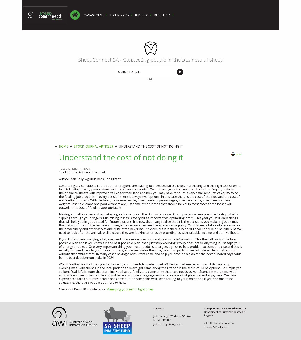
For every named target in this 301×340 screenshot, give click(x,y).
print (236, 154)
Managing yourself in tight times (130, 289)
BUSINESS (142, 15)
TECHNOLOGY (120, 15)
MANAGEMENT (94, 15)
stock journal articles (93, 146)
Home (63, 146)
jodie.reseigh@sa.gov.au (167, 324)
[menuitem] (75, 15)
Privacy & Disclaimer (215, 327)
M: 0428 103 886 (162, 320)
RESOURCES (163, 15)
